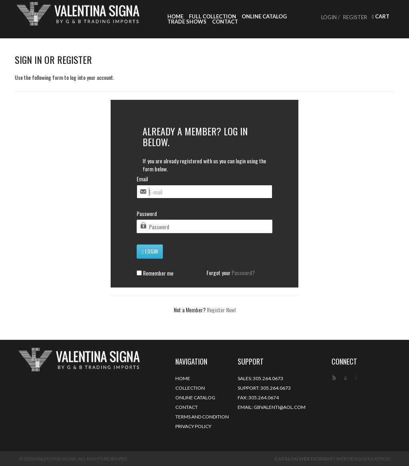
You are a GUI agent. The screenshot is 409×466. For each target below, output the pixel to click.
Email (142, 179)
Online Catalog (264, 16)
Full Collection (212, 16)
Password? (243, 272)
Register (355, 17)
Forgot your (230, 273)
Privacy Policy (193, 426)
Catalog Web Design (301, 459)
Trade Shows (186, 21)
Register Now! (221, 309)
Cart (380, 16)
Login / (330, 17)
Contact (225, 21)
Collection (190, 388)
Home (175, 16)
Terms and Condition (202, 417)
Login (150, 251)
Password (147, 214)
